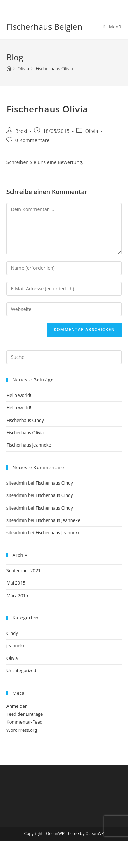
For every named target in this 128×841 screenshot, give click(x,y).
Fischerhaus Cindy (25, 420)
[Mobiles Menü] (113, 27)
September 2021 (23, 570)
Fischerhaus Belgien (44, 26)
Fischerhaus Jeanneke (28, 445)
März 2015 (17, 595)
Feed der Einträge (24, 714)
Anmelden (17, 706)
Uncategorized (21, 670)
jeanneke (15, 645)
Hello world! (18, 395)
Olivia (91, 131)
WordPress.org (21, 730)
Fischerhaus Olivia (54, 68)
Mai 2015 (15, 583)
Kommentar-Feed (24, 722)
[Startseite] (8, 68)
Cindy (12, 633)
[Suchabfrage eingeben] (64, 357)
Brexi (21, 131)
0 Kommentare (32, 140)
